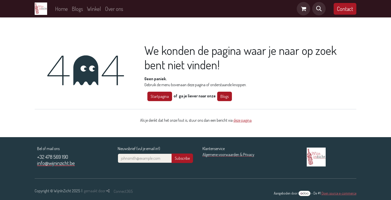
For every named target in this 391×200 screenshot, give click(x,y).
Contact (345, 8)
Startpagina (160, 96)
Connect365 (123, 191)
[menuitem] (61, 9)
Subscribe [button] (182, 158)
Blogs (224, 96)
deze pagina (242, 120)
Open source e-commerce (338, 193)
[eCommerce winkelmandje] (303, 8)
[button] (319, 8)
